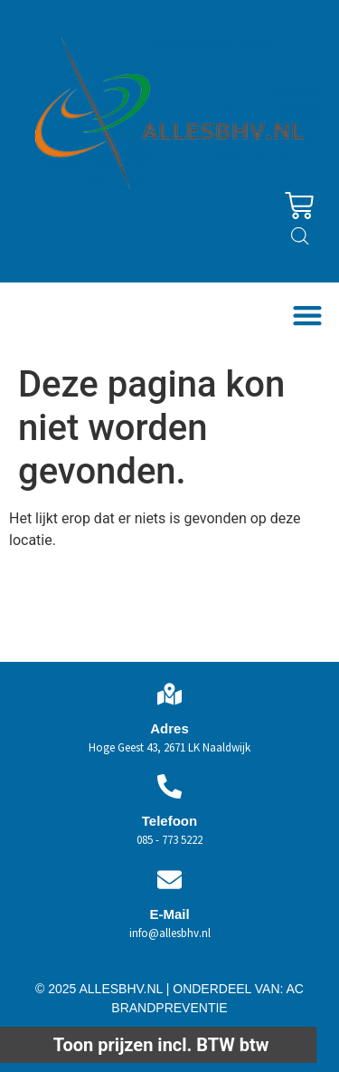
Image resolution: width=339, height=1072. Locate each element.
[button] (307, 315)
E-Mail (169, 914)
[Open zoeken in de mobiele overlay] (300, 236)
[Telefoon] (169, 786)
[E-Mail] (169, 879)
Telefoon (169, 820)
